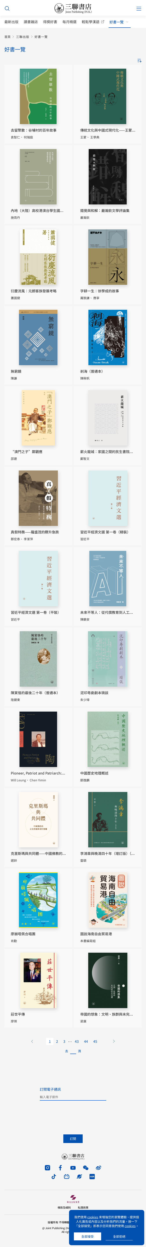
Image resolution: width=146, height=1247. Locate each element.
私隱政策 (83, 1207)
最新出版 (11, 21)
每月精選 (69, 21)
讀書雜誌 (31, 21)
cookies (92, 1217)
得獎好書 (50, 21)
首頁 (7, 37)
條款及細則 (64, 1207)
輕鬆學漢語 (90, 21)
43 (77, 1041)
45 (95, 1041)
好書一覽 (117, 22)
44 (86, 1041)
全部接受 (87, 1236)
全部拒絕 (119, 1236)
